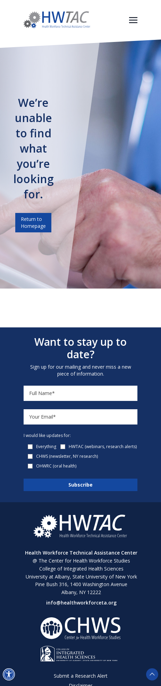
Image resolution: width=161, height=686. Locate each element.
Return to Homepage (33, 222)
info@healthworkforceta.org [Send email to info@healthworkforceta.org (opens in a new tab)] (81, 602)
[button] (9, 674)
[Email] (80, 417)
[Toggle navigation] (133, 19)
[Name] (80, 393)
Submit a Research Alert (81, 675)
